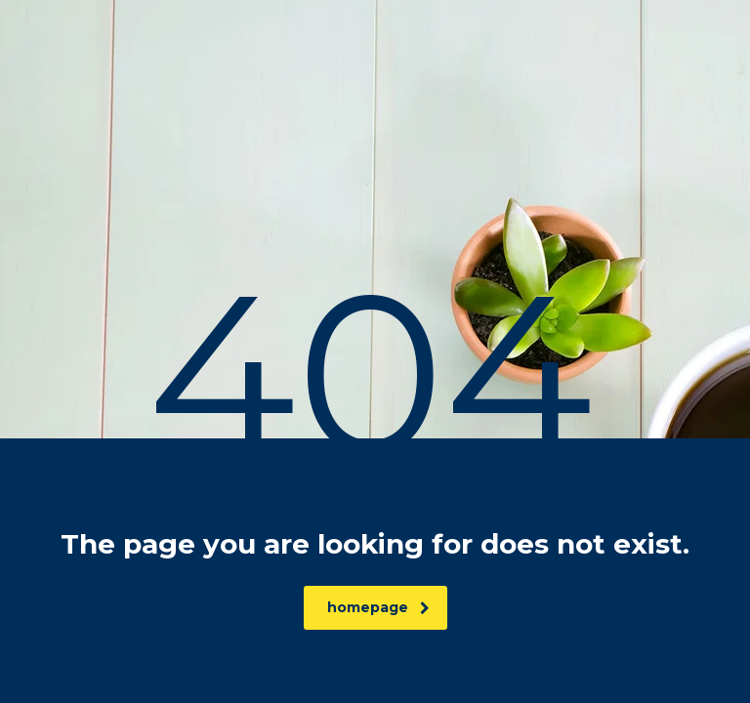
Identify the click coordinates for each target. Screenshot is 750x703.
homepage (378, 607)
